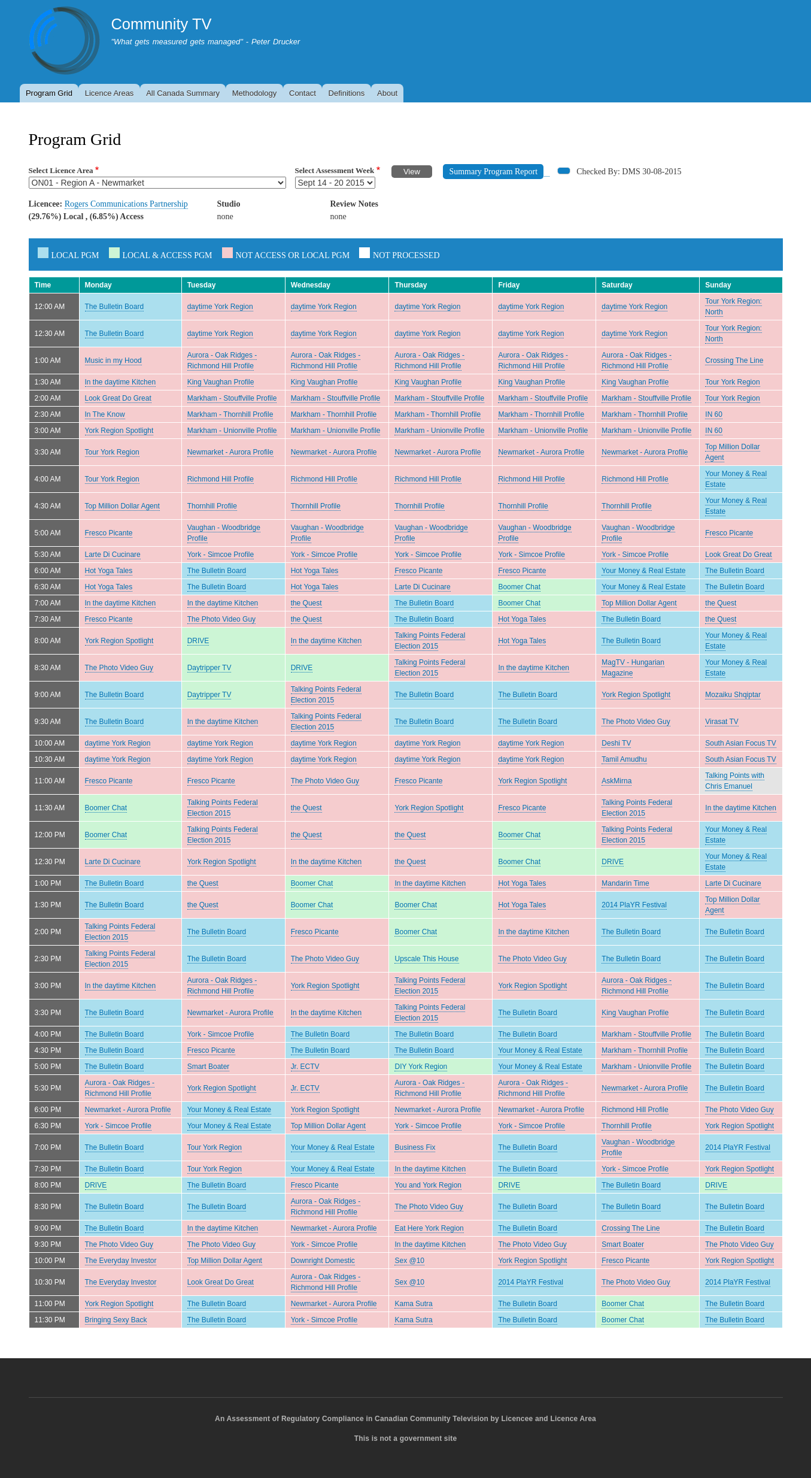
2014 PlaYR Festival (634, 905)
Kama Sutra (413, 1304)
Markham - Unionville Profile (232, 430)
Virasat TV (722, 721)
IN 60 (713, 414)
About (387, 93)
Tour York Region (732, 382)
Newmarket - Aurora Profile (230, 452)
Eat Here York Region (428, 1228)
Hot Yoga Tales (109, 571)
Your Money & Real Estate (643, 571)
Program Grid (49, 93)
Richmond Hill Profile (220, 479)
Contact (302, 93)
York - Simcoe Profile (220, 554)
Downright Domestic (323, 1260)
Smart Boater (208, 1066)
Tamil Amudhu (624, 759)
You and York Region (427, 1185)
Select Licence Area (61, 170)
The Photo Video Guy (221, 619)
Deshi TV (616, 743)
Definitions (347, 93)
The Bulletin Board (114, 306)
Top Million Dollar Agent (122, 506)
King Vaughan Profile (220, 382)
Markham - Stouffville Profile (232, 398)
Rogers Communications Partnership (126, 203)
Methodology (254, 93)
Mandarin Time (625, 883)
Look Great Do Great (118, 398)
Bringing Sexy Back (116, 1320)
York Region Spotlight (119, 430)
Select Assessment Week (335, 170)
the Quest (306, 603)
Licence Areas (109, 93)
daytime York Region (220, 306)
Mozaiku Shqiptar (733, 694)
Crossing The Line (734, 360)
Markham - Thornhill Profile (230, 414)
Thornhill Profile (212, 506)
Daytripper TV (209, 668)
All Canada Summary (183, 93)
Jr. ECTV (305, 1066)
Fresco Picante (109, 533)
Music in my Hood (113, 360)
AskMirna (616, 781)
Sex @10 (409, 1260)
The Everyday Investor (121, 1260)
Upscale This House (426, 959)
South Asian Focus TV (740, 743)
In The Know (105, 414)
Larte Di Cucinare (113, 554)
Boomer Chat (519, 587)
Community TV (161, 24)
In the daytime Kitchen (120, 382)
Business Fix (414, 1147)
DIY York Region (420, 1066)
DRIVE (198, 641)
